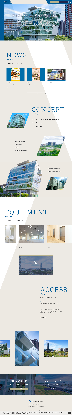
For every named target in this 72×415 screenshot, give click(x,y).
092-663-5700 (43, 317)
